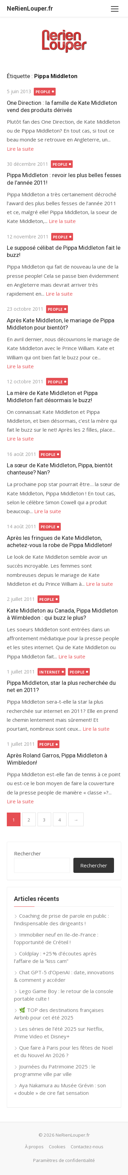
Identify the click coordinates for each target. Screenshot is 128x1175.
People (43, 91)
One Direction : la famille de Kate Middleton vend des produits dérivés (62, 106)
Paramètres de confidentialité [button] (64, 1160)
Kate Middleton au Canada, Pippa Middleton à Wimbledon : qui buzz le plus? (62, 614)
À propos (34, 1146)
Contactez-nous (87, 1146)
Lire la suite (20, 148)
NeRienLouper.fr (30, 8)
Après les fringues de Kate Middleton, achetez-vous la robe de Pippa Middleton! (59, 541)
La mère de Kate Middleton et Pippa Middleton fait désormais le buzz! (52, 396)
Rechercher (27, 853)
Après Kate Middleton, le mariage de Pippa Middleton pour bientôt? (60, 324)
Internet (49, 672)
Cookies (57, 1146)
